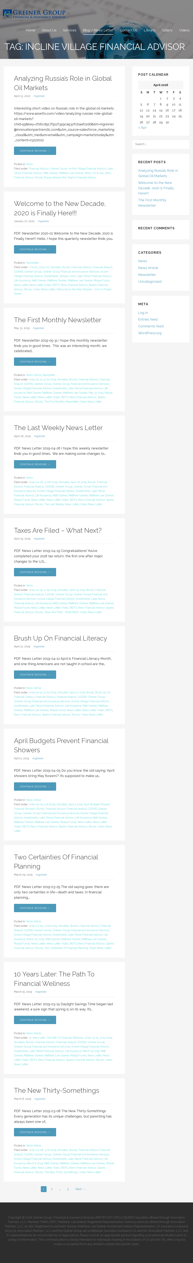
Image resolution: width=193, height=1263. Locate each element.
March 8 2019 (35, 1163)
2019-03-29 (36, 925)
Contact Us (128, 30)
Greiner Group (58, 168)
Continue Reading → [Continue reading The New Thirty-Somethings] (35, 1132)
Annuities (55, 267)
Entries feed (147, 319)
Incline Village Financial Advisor (87, 168)
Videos (184, 30)
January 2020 (68, 276)
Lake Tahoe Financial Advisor (94, 276)
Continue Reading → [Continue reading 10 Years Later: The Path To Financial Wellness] (35, 1020)
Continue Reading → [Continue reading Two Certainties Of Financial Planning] (35, 908)
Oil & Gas (98, 173)
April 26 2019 (79, 482)
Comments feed (151, 326)
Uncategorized (150, 281)
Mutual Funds (102, 280)
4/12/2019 (50, 692)
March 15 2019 (91, 1051)
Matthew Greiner (57, 280)
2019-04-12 (36, 692)
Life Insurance (22, 280)
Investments (51, 276)
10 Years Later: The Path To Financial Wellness (56, 1037)
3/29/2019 (50, 925)
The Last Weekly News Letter (58, 428)
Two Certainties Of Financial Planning (66, 948)
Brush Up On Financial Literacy (60, 638)
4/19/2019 (50, 589)
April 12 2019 (77, 692)
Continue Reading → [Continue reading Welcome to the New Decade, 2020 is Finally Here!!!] (35, 249)
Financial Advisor (39, 168)
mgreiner (39, 95)
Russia (39, 177)
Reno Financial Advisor (74, 284)
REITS (56, 284)
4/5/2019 (49, 804)
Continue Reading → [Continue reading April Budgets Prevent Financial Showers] (35, 786)
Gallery (167, 30)
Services (69, 30)
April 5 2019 (76, 804)
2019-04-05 (36, 804)
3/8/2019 (50, 1150)
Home (30, 30)
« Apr (142, 127)
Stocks (28, 289)
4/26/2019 (51, 482)
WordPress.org (150, 333)
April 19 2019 (77, 589)
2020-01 (44, 267)
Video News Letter (44, 289)
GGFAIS (18, 271)
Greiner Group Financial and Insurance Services (71, 271)
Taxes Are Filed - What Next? (61, 612)
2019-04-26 (36, 482)
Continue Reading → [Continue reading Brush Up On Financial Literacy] (35, 674)
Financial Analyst (102, 267)
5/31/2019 (50, 379)
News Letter (21, 284)
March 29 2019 (35, 939)
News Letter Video (40, 284)
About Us (49, 30)
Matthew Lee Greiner (71, 173)
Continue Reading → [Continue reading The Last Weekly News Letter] (35, 464)
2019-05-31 (35, 379)
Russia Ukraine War (55, 177)
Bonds (66, 267)
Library (149, 30)
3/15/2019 (106, 1037)
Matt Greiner (50, 173)
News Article (33, 375)
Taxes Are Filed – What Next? (58, 530)
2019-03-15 (91, 1037)
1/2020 (33, 267)
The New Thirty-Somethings (56, 1090)
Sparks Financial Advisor (82, 177)
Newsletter (32, 262)
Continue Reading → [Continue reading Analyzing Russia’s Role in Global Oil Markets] (35, 150)
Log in (143, 313)
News (29, 164)
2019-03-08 (36, 1150)
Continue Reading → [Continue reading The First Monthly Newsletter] (35, 361)
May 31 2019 (96, 392)
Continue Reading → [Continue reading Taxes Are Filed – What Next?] (35, 572)
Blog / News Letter (98, 30)
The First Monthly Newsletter (57, 320)
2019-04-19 (36, 589)
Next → (80, 1189)
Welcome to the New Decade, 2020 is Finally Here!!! (156, 188)
